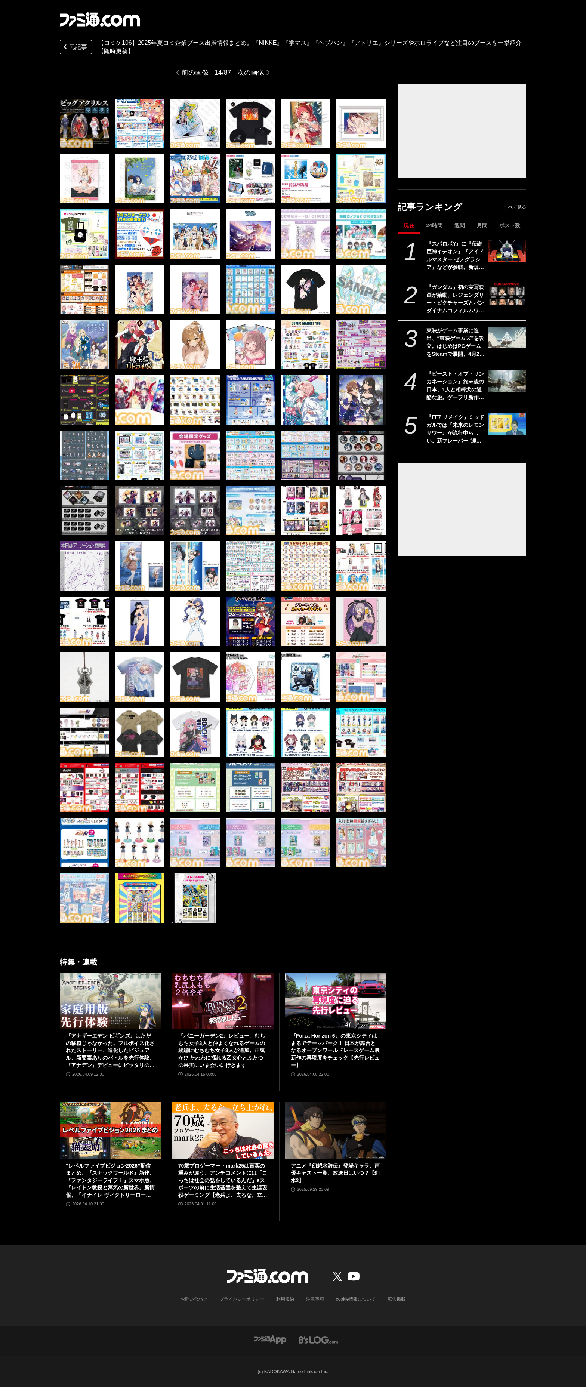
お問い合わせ (194, 1299)
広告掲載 (396, 1299)
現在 (409, 225)
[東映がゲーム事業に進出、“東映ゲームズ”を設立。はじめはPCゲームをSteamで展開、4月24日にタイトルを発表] (507, 337)
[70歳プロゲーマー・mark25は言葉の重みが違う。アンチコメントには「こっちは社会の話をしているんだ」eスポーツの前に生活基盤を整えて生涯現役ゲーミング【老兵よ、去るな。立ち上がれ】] (223, 1130)
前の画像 (195, 72)
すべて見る (515, 207)
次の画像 (250, 72)
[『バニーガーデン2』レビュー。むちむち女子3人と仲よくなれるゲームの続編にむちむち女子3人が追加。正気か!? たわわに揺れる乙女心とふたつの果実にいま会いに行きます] (223, 1001)
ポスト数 (509, 225)
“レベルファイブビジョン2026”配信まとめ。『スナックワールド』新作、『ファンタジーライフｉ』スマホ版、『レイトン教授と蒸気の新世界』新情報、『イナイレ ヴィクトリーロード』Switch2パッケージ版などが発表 (110, 1181)
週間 (459, 225)
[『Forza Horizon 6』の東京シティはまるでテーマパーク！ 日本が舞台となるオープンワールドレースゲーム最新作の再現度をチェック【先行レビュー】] (335, 1001)
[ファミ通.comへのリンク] (100, 19)
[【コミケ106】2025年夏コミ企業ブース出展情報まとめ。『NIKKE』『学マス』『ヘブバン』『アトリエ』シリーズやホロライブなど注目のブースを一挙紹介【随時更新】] (84, 123)
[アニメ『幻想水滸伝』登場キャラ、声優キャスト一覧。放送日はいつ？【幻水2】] (335, 1130)
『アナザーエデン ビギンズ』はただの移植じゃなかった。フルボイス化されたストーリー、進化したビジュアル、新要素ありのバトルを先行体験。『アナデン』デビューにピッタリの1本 (110, 1051)
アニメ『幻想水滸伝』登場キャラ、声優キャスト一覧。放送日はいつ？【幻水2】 (335, 1173)
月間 (482, 225)
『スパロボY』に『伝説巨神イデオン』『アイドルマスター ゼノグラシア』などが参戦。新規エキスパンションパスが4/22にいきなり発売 (455, 256)
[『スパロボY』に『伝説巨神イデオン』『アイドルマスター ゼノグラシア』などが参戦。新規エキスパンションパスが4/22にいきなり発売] (507, 251)
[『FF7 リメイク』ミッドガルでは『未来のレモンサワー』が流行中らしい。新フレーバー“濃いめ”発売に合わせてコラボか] (507, 424)
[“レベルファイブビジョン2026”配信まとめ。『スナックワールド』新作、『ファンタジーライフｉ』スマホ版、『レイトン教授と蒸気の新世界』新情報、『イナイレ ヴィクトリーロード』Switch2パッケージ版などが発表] (110, 1130)
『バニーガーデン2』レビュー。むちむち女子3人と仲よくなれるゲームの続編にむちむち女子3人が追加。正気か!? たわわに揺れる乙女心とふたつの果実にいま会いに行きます (221, 1050)
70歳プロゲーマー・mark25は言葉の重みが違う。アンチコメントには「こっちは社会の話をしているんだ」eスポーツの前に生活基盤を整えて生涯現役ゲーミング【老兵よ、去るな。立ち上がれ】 (222, 1181)
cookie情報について (356, 1299)
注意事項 (315, 1299)
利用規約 (285, 1299)
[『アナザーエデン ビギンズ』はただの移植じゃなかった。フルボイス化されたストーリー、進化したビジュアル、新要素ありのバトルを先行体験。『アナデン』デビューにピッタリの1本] (110, 1001)
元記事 (74, 48)
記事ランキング (430, 207)
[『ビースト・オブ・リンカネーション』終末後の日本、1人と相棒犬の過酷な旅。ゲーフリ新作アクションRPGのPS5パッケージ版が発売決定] (507, 381)
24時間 (434, 225)
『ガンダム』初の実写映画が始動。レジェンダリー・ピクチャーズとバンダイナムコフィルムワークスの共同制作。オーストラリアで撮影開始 (455, 299)
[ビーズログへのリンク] (318, 1340)
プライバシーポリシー (241, 1299)
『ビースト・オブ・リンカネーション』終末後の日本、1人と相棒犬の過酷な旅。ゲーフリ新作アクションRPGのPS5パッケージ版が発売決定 (455, 386)
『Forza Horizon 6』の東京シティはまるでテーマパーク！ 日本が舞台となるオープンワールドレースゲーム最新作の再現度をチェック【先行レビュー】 (335, 1050)
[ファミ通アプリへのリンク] (270, 1340)
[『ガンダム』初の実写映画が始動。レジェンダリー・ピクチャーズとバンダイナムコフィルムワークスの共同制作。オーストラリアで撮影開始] (507, 294)
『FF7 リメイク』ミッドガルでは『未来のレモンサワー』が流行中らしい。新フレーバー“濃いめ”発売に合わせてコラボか (455, 429)
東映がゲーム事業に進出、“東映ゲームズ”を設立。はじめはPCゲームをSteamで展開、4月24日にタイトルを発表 (455, 342)
